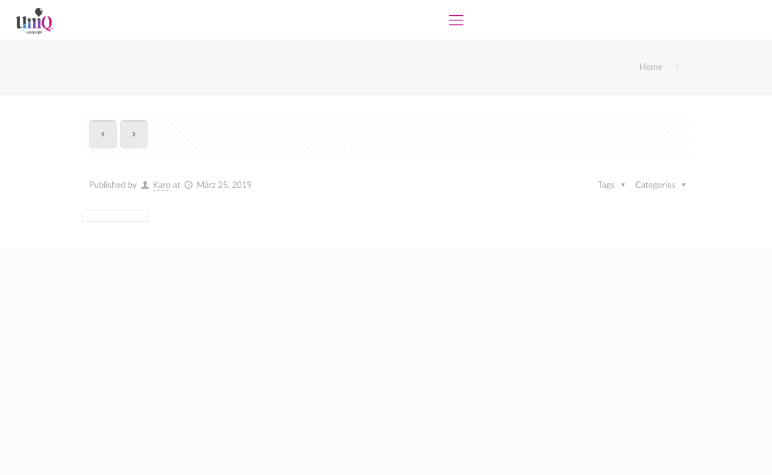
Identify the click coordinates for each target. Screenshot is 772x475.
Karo (162, 184)
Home (651, 66)
